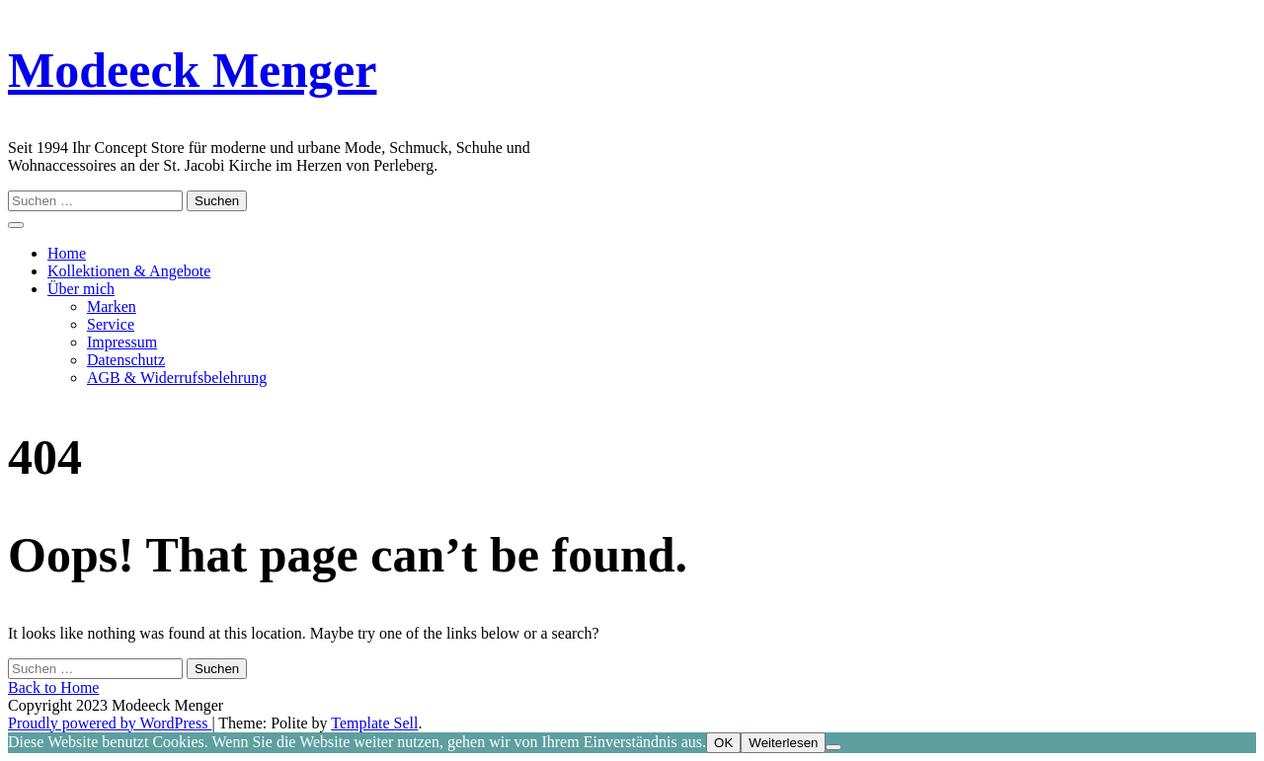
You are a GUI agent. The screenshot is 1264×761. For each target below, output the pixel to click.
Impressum (122, 342)
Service (110, 324)
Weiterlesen (783, 742)
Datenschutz (126, 359)
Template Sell (374, 723)
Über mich (81, 288)
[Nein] (833, 747)
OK (723, 742)
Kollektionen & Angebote (128, 271)
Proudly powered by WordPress (109, 723)
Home (66, 253)
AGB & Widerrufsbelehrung (177, 377)
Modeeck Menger (192, 70)
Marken (111, 306)
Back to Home (53, 687)
